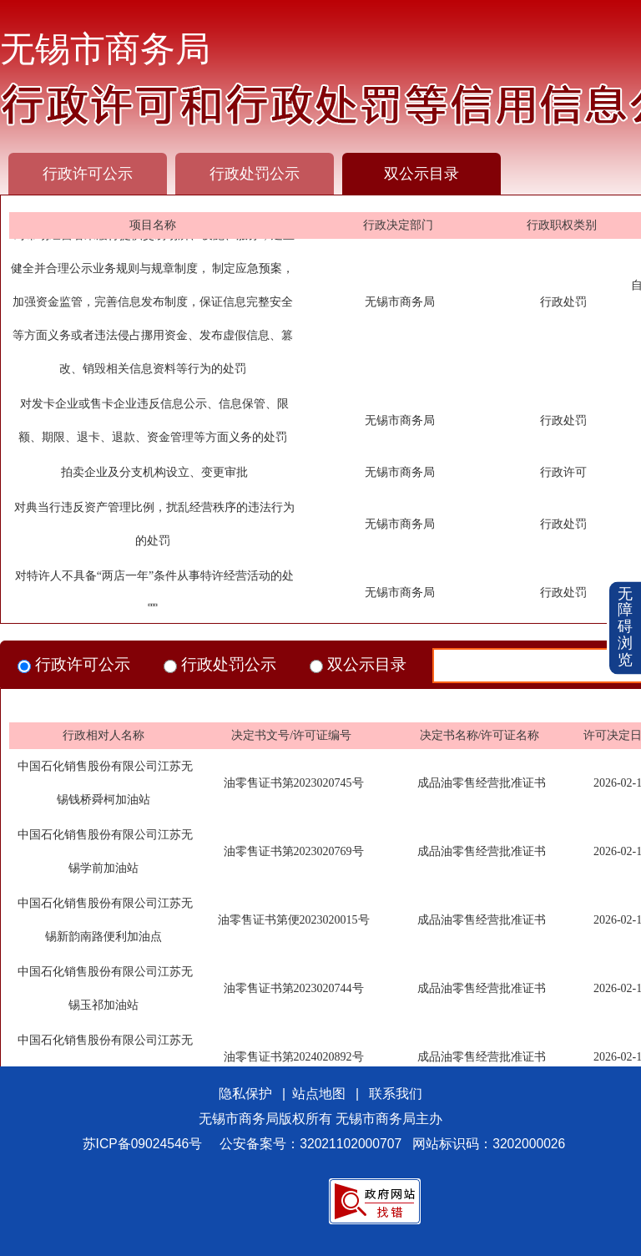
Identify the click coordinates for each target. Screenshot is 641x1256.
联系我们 (395, 1093)
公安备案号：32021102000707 (310, 1144)
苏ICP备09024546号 (143, 1144)
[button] (625, 628)
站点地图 (319, 1093)
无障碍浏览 (625, 627)
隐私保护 (245, 1093)
